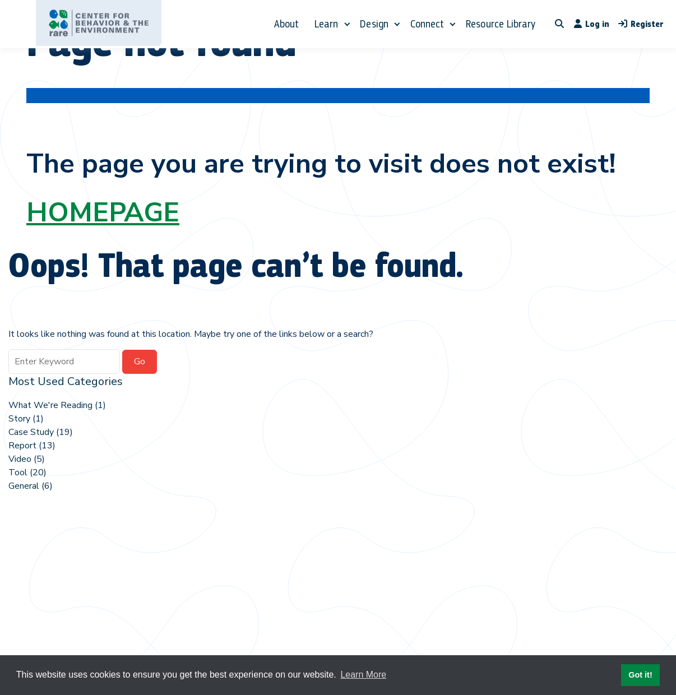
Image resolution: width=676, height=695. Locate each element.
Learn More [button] (363, 674)
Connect (427, 23)
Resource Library (500, 23)
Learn (326, 23)
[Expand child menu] (347, 24)
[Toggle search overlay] (559, 24)
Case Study (31, 432)
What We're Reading (50, 405)
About (286, 23)
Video (19, 459)
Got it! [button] (640, 674)
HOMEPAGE (102, 212)
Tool (17, 472)
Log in (591, 24)
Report (22, 445)
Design (374, 23)
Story (19, 419)
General (23, 486)
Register (640, 24)
